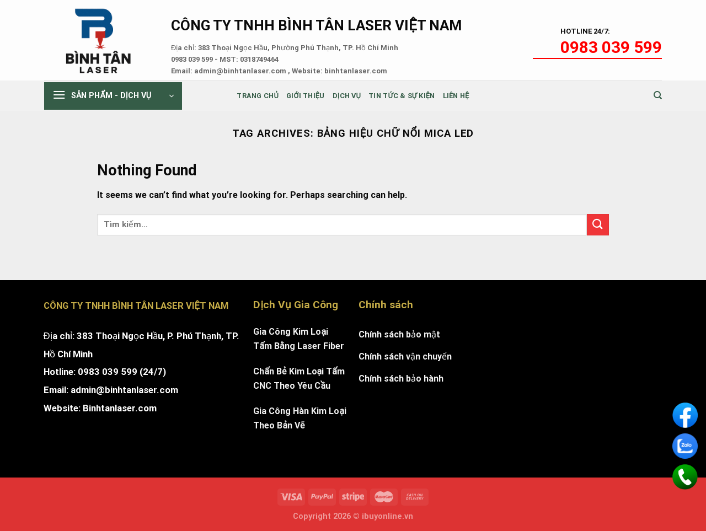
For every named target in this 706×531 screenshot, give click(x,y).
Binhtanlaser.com (120, 408)
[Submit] (598, 224)
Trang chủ (258, 96)
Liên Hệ (456, 96)
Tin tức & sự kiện (401, 96)
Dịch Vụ (347, 96)
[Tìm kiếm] (658, 95)
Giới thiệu (305, 96)
